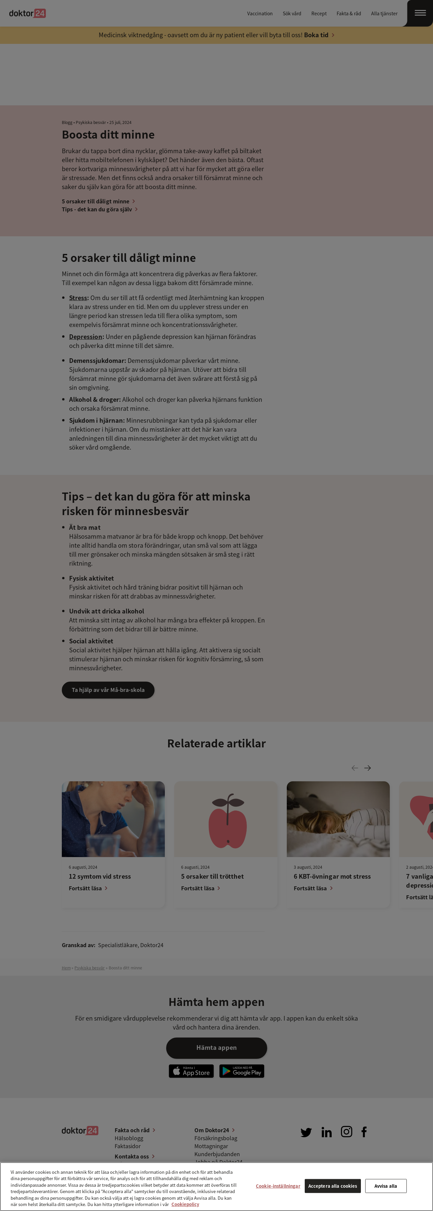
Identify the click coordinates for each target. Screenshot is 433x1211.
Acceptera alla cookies (332, 1186)
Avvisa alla (386, 1186)
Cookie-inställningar (278, 1186)
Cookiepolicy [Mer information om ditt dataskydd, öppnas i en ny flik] (185, 1204)
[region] (216, 1186)
